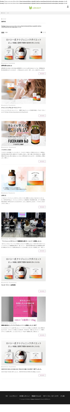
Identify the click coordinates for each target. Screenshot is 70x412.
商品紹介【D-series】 (36, 403)
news (8, 12)
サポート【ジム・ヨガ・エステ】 (52, 403)
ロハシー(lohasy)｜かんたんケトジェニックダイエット (39, 406)
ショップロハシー (12, 403)
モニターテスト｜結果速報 (11, 287)
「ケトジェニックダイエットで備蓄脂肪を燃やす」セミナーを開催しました (22, 242)
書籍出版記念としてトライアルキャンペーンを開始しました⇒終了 (22, 329)
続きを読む (42, 73)
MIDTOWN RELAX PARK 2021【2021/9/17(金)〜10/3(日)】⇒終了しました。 (23, 375)
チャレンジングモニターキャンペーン (16, 107)
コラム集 (64, 403)
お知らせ (4, 195)
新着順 (2, 32)
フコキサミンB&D (8, 150)
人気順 (6, 32)
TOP (5, 403)
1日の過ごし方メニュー (24, 403)
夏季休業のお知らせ (9, 65)
